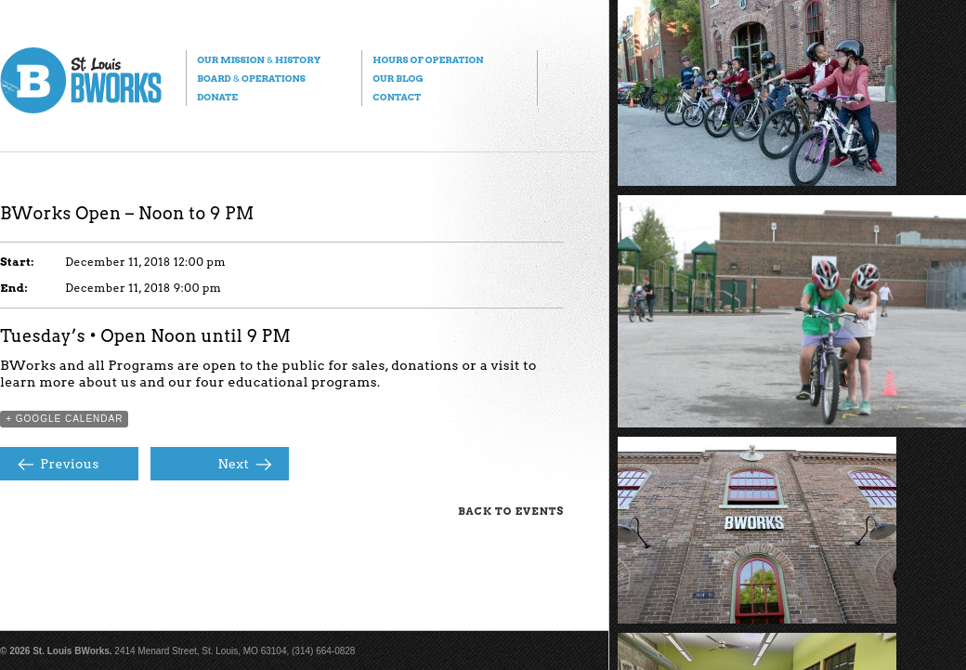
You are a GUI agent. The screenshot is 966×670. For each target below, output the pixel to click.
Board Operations (251, 78)
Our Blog (397, 78)
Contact (396, 96)
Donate (217, 96)
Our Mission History (258, 59)
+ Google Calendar (64, 419)
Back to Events (511, 511)
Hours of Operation (427, 59)
